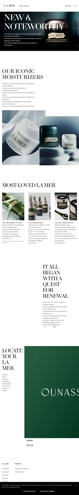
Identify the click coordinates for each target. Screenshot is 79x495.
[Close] (75, 485)
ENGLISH (68, 6)
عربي (75, 6)
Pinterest (5, 475)
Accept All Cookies (47, 491)
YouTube (5, 478)
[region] (39, 488)
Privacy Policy (19, 472)
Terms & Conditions (22, 468)
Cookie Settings (29, 491)
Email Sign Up (24, 6)
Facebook (5, 472)
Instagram (5, 468)
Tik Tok (4, 481)
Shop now (29, 445)
